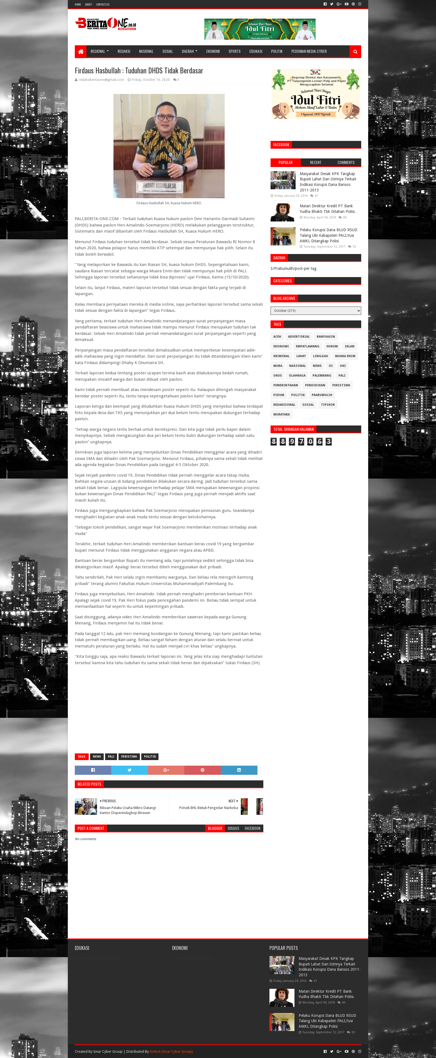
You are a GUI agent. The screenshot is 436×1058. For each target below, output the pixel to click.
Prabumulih (322, 395)
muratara (281, 414)
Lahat (301, 356)
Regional (98, 51)
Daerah (188, 51)
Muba (277, 366)
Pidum (278, 395)
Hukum (332, 346)
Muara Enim (345, 356)
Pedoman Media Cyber (309, 51)
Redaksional (284, 405)
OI (331, 366)
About (88, 4)
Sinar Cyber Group (108, 1051)
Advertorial (299, 336)
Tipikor (328, 405)
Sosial (167, 51)
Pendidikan (315, 385)
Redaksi (124, 51)
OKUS (277, 375)
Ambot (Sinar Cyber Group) (171, 1051)
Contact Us (102, 4)
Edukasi (255, 51)
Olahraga (297, 375)
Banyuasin (326, 336)
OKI (343, 366)
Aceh (277, 336)
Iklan (350, 346)
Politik (277, 51)
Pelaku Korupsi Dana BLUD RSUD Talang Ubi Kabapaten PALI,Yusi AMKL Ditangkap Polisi (328, 235)
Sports (235, 51)
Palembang (322, 375)
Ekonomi (213, 51)
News (97, 756)
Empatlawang (307, 346)
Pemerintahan (285, 385)
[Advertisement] (169, 709)
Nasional (146, 51)
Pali (111, 756)
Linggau (320, 356)
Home (78, 4)
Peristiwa (129, 756)
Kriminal (281, 356)
